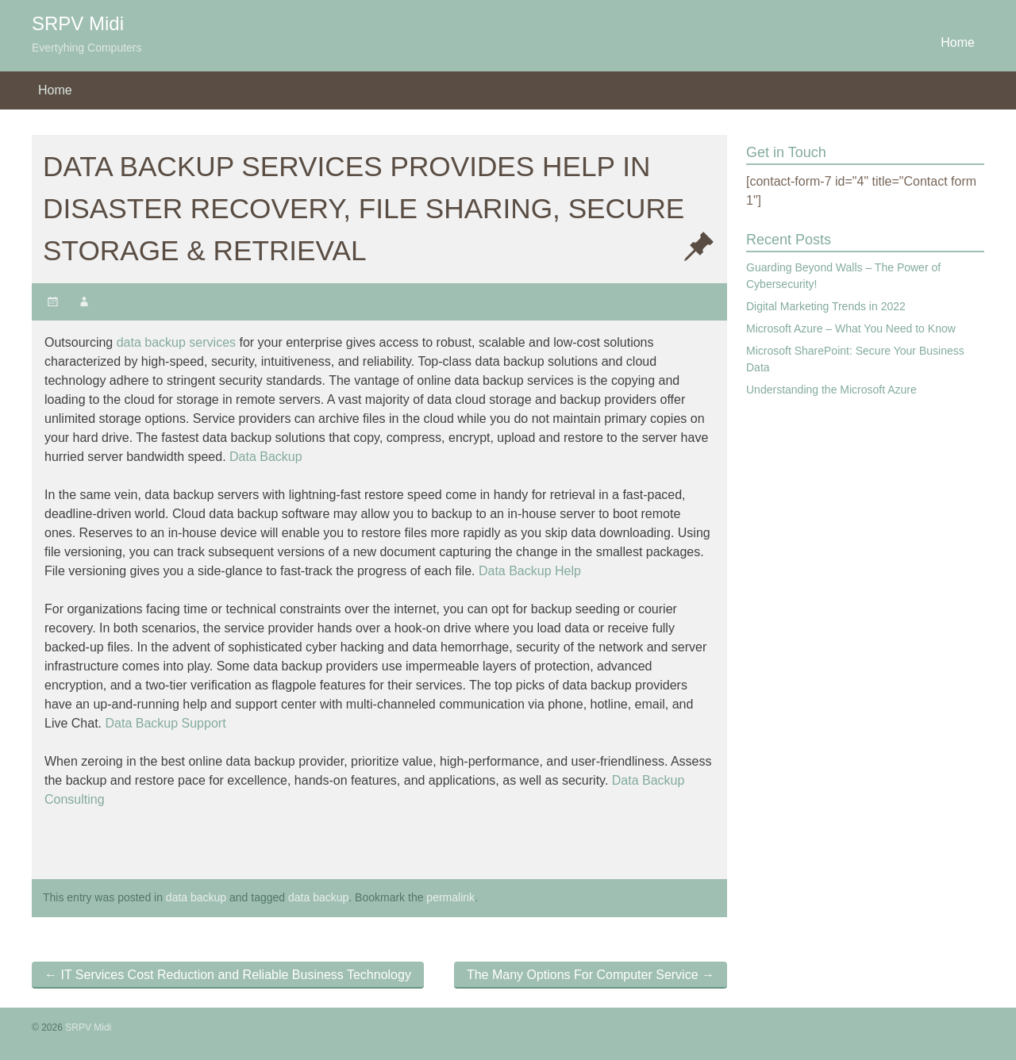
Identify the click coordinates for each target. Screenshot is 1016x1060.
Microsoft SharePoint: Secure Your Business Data (855, 359)
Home (958, 42)
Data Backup (265, 456)
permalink (450, 897)
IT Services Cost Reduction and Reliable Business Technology (227, 974)
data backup (196, 897)
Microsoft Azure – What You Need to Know (851, 328)
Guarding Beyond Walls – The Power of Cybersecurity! (843, 275)
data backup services (176, 342)
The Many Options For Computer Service (590, 974)
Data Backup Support (165, 723)
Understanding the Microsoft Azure (831, 389)
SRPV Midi (78, 23)
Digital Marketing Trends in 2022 (826, 306)
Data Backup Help (530, 571)
